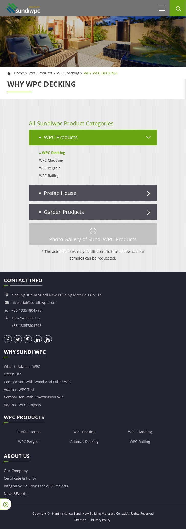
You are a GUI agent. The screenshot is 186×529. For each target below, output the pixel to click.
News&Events (15, 493)
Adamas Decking (84, 441)
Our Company (16, 470)
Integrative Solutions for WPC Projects (36, 486)
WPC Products (40, 72)
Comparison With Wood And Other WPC (38, 381)
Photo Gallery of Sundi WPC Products (93, 235)
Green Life (12, 374)
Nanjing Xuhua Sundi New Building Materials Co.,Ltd (89, 513)
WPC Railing (49, 175)
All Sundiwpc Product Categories (71, 123)
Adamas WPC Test (19, 389)
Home (19, 72)
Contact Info (23, 281)
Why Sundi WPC (25, 352)
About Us (17, 457)
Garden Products (98, 212)
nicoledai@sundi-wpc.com (33, 302)
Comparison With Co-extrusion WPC (34, 397)
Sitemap (80, 520)
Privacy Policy (100, 520)
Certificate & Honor (20, 478)
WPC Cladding (51, 160)
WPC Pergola (50, 168)
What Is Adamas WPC (22, 366)
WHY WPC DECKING (100, 72)
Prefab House (98, 193)
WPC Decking (68, 72)
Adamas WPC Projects (22, 404)
